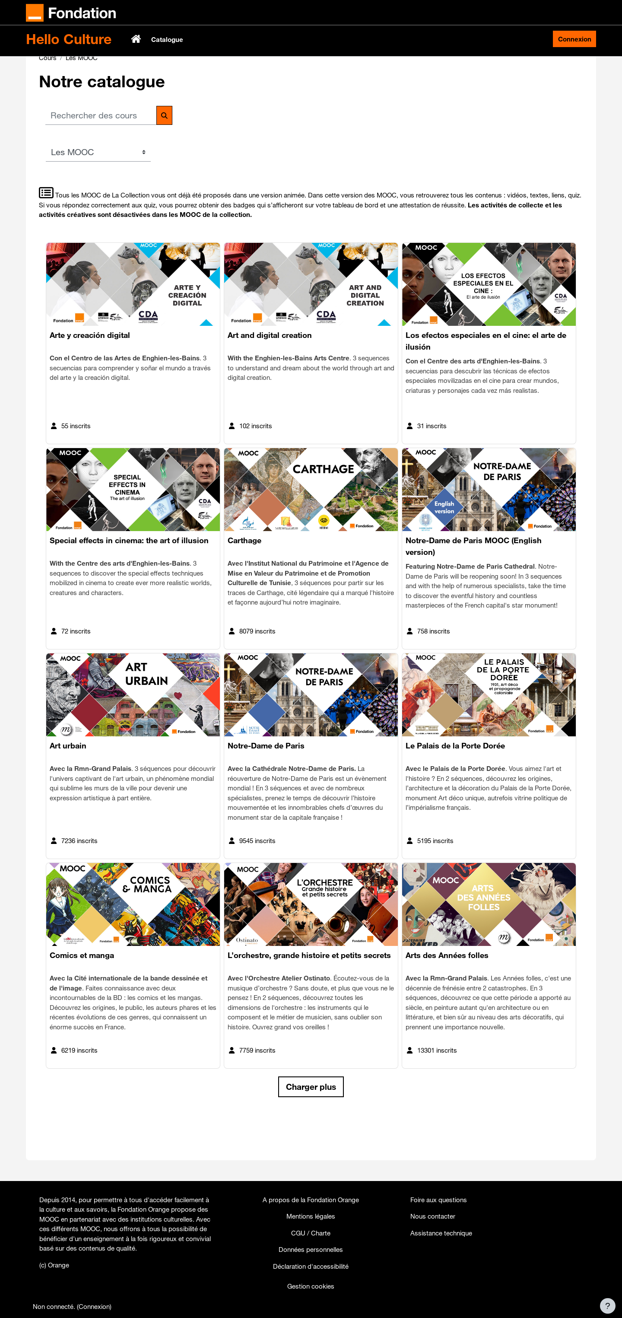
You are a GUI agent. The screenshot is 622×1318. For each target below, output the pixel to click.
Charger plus (311, 1119)
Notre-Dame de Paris (266, 778)
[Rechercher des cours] (101, 147)
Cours (48, 89)
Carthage (244, 572)
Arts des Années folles (447, 987)
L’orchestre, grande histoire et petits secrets (309, 987)
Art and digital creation (270, 367)
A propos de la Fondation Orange (311, 1199)
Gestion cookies (310, 1286)
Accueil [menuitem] (137, 39)
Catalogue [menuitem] (167, 39)
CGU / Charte (310, 1233)
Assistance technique (441, 1233)
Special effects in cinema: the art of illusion (129, 572)
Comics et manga (82, 987)
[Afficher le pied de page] (608, 1306)
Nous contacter (432, 1216)
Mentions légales (310, 1216)
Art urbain (68, 778)
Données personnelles (311, 1249)
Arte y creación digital (90, 367)
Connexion (574, 39)
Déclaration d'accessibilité (311, 1266)
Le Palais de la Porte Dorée (455, 778)
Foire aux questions (438, 1199)
